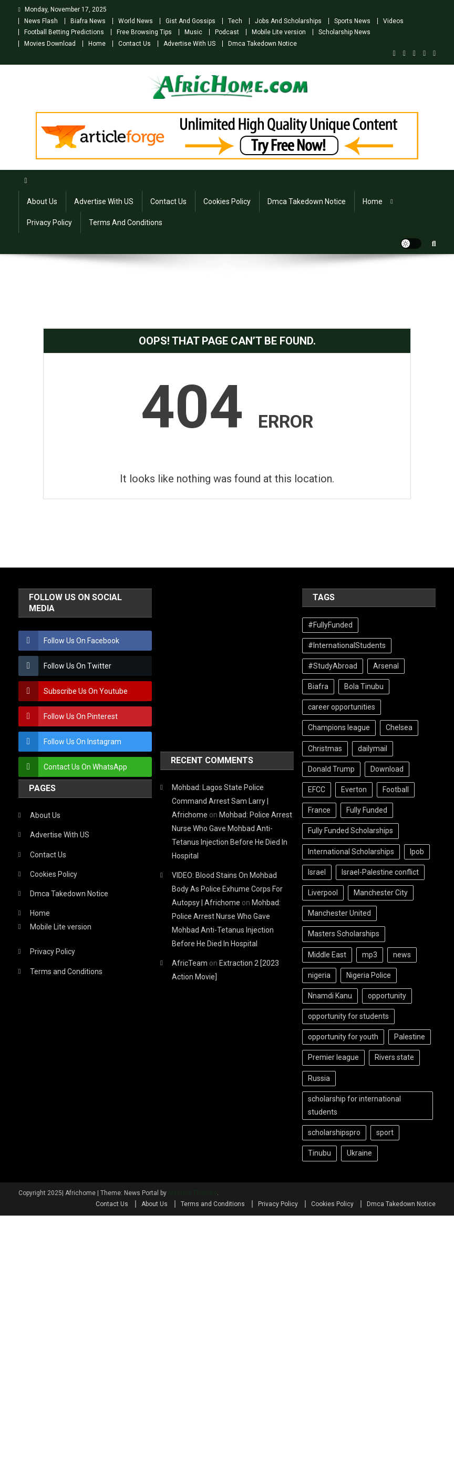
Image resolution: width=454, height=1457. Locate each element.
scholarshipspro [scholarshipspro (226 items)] (334, 1132)
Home (97, 43)
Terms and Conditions (125, 222)
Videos (393, 21)
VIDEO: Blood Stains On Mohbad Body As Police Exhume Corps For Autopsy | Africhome (227, 889)
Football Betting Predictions (64, 32)
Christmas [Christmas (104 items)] (325, 748)
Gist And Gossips (190, 21)
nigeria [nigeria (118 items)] (319, 975)
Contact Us (134, 43)
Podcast (227, 32)
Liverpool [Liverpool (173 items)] (323, 892)
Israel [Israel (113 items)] (317, 872)
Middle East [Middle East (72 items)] (327, 954)
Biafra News (88, 21)
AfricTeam (190, 963)
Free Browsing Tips (144, 32)
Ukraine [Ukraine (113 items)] (359, 1153)
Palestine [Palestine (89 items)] (409, 1037)
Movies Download (50, 43)
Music (193, 32)
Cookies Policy (227, 201)
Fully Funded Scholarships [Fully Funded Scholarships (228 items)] (350, 830)
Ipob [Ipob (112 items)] (417, 851)
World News (135, 21)
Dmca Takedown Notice (262, 43)
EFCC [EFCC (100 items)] (316, 789)
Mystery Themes (192, 1193)
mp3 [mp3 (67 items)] (369, 954)
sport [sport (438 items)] (385, 1132)
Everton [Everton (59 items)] (354, 789)
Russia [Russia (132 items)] (319, 1078)
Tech (235, 21)
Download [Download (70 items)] (387, 769)
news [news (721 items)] (402, 954)
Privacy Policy (49, 222)
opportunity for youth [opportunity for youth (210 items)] (343, 1037)
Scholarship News (344, 32)
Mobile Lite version (279, 32)
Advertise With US (189, 43)
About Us (42, 201)
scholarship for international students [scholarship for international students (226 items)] (354, 1105)
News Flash (41, 21)
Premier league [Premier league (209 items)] (333, 1057)
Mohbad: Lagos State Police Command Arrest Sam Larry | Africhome (220, 801)
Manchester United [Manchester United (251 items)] (339, 913)
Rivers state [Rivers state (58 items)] (394, 1057)
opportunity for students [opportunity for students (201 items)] (348, 1016)
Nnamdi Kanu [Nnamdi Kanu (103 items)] (330, 995)
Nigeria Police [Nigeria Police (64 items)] (368, 975)
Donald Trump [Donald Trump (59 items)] (331, 769)
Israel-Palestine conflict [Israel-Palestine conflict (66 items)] (380, 872)
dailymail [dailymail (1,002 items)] (372, 748)
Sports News (352, 21)
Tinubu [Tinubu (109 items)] (319, 1153)
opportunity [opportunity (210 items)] (387, 995)
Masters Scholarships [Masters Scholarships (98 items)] (343, 933)
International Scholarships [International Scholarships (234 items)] (351, 851)
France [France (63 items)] (319, 810)
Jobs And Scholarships (288, 21)
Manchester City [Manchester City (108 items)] (381, 892)
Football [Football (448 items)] (396, 789)
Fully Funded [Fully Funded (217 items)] (366, 810)
